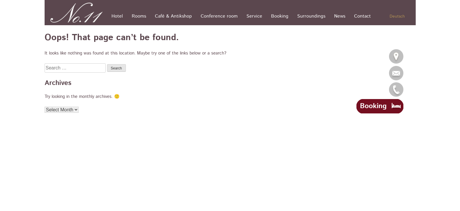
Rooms (139, 16)
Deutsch (397, 16)
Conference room (219, 16)
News (339, 16)
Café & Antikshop (173, 16)
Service (254, 16)
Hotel (117, 16)
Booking (279, 16)
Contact (362, 16)
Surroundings (311, 16)
